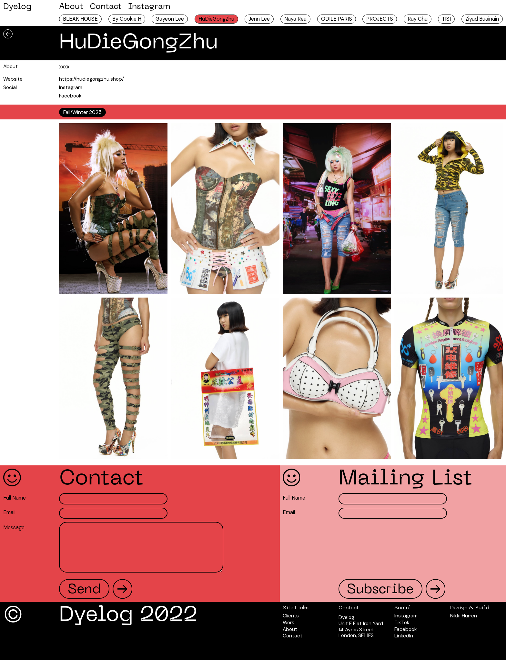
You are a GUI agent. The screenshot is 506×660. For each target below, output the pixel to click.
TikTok (402, 623)
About (71, 7)
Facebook (70, 95)
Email (9, 512)
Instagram (149, 7)
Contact (106, 7)
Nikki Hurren (463, 616)
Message (14, 527)
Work (288, 623)
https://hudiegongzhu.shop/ (91, 79)
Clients (291, 616)
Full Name (14, 498)
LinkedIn (403, 636)
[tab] (82, 112)
